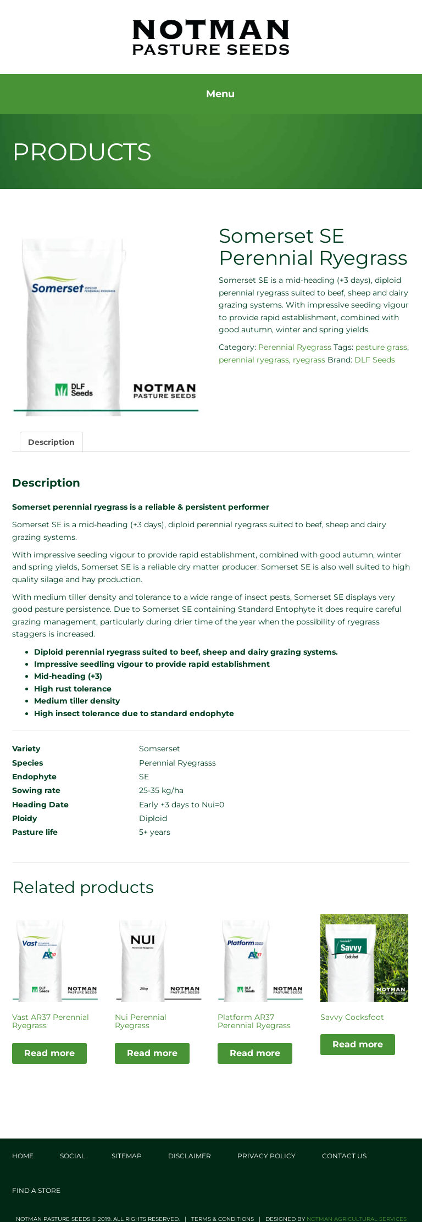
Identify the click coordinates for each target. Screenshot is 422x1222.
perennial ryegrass (254, 359)
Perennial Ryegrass (294, 347)
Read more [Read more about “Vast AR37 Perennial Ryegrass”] (49, 1052)
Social (72, 1156)
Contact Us (344, 1156)
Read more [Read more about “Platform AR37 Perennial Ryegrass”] (255, 1052)
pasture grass (381, 347)
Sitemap (127, 1156)
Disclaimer (189, 1156)
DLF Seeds (374, 359)
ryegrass (309, 359)
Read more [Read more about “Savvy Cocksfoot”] (357, 1044)
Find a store (36, 1190)
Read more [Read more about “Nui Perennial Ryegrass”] (152, 1052)
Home (23, 1156)
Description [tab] (51, 442)
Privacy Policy (266, 1156)
